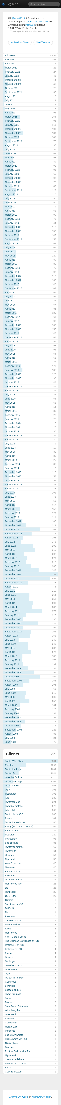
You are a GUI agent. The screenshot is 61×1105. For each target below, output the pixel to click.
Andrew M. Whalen (41, 1097)
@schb (13, 4)
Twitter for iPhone (41, 31)
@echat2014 (18, 18)
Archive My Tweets (18, 1097)
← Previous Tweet (20, 42)
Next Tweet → (43, 42)
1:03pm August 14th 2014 (19, 31)
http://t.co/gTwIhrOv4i (37, 21)
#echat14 (30, 25)
